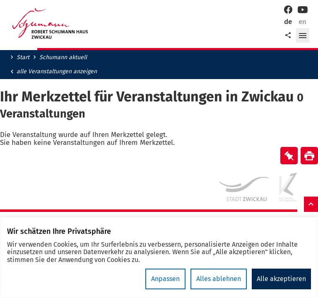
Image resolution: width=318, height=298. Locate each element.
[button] (302, 35)
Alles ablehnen (218, 279)
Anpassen (165, 279)
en (302, 21)
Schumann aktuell (63, 57)
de (288, 21)
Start (23, 57)
